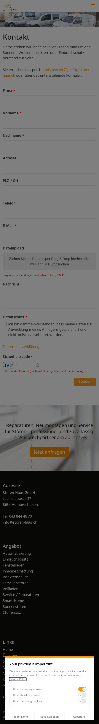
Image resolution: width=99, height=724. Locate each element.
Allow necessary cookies (28, 689)
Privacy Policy (17, 679)
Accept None (20, 716)
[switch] (82, 689)
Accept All (79, 716)
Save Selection (49, 716)
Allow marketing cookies (27, 701)
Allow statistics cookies (27, 695)
